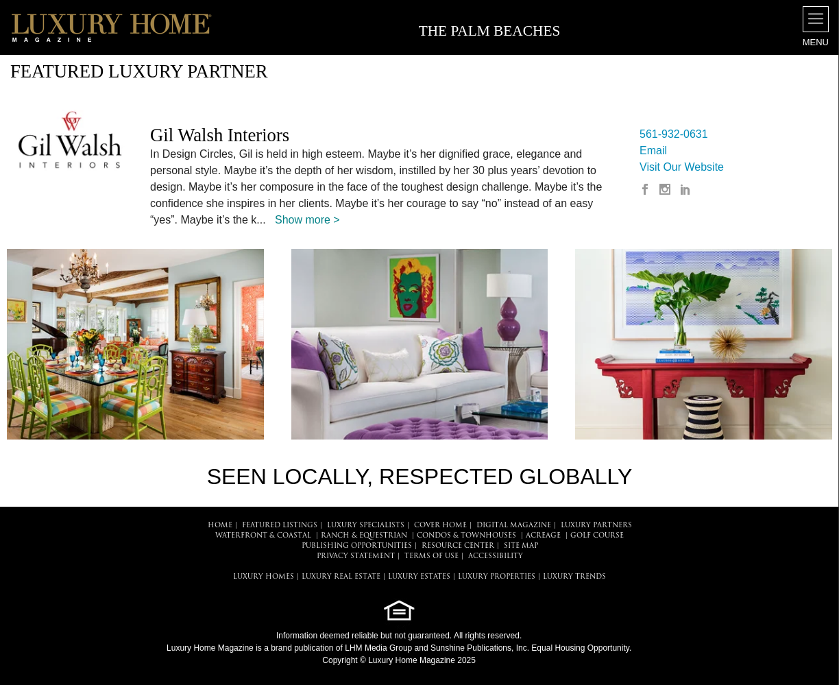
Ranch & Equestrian (364, 536)
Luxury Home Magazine (210, 648)
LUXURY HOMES (263, 577)
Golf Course (597, 536)
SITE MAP (521, 546)
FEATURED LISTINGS (279, 525)
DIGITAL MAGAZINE (513, 525)
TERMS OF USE (431, 556)
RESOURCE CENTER (458, 546)
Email (653, 150)
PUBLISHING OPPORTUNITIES (357, 546)
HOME (220, 525)
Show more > (307, 220)
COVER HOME (440, 525)
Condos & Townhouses (466, 536)
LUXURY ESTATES (419, 577)
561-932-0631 (674, 134)
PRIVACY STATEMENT (356, 556)
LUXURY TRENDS (574, 577)
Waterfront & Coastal (263, 536)
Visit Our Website (682, 167)
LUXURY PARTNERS (596, 525)
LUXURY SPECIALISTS (365, 525)
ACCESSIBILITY (495, 556)
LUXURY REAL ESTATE (341, 577)
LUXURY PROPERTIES (496, 577)
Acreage (543, 536)
